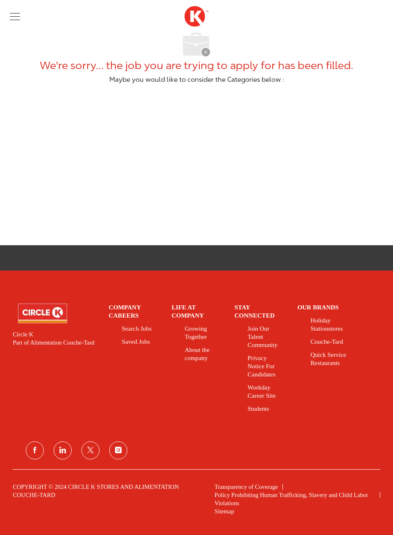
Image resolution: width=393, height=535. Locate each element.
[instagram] (118, 450)
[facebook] (35, 450)
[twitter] (90, 450)
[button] (15, 16)
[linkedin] (63, 450)
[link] (55, 313)
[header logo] (196, 16)
